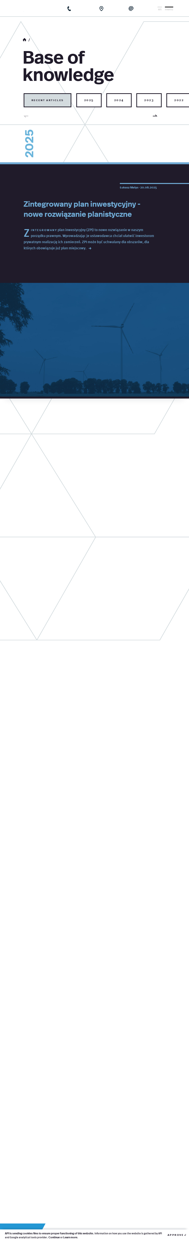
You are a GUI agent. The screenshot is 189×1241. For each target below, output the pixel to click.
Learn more (70, 1237)
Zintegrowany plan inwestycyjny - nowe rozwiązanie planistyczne (82, 208)
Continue (54, 1237)
